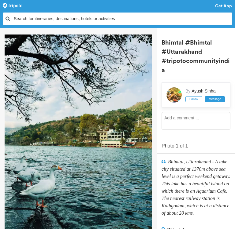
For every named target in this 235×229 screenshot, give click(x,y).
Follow (193, 99)
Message (215, 99)
